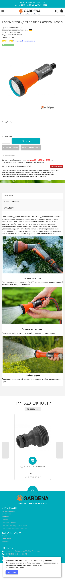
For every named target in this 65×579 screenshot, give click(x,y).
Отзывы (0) (9, 208)
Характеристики (11, 202)
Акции (4, 536)
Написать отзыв (28, 41)
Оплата (5, 520)
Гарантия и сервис (9, 523)
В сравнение (8, 156)
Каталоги (5, 542)
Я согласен (12, 572)
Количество (7, 136)
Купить (26, 141)
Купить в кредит (10, 147)
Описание (8, 196)
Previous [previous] (5, 450)
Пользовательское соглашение (14, 529)
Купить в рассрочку (31, 147)
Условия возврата (9, 511)
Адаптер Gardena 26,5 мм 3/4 (32, 467)
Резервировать (57, 166)
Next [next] (59, 450)
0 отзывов (17, 41)
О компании (6, 514)
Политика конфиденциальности (14, 526)
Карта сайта (6, 539)
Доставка (5, 517)
